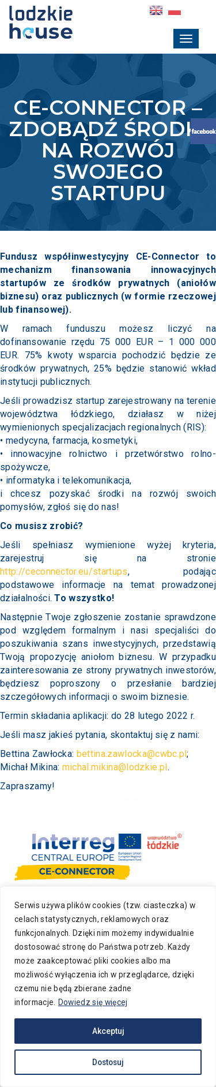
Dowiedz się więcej (121, 1002)
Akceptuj (108, 1031)
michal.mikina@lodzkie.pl (115, 767)
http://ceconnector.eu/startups (64, 571)
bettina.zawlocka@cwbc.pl (132, 753)
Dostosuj (108, 1062)
